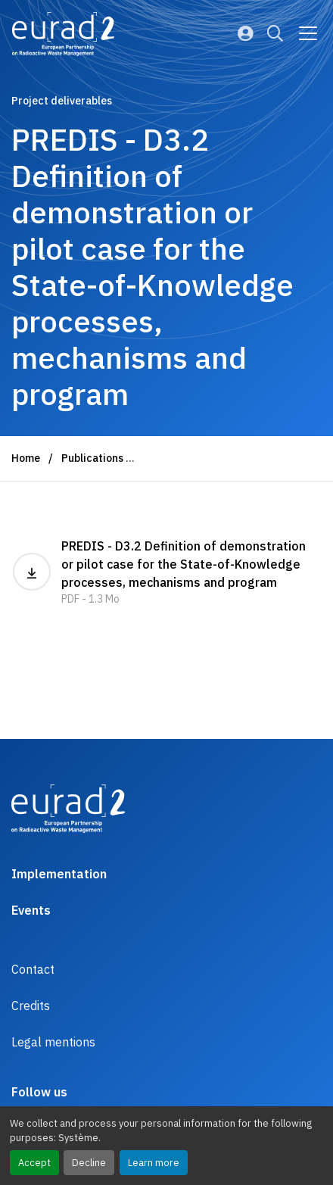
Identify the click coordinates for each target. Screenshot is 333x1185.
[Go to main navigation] (308, 33)
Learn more (153, 1162)
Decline (89, 1162)
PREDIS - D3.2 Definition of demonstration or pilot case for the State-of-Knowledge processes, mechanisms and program (166, 572)
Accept (34, 1162)
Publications (92, 458)
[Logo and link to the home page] (63, 34)
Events (31, 910)
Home (25, 458)
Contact (32, 969)
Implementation (59, 873)
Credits (30, 1005)
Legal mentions (53, 1041)
